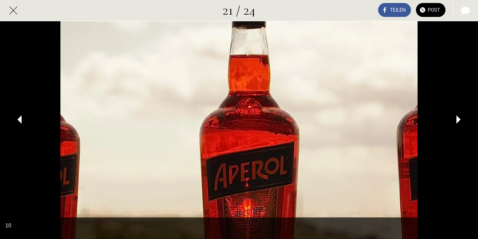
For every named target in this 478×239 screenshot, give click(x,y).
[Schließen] (13, 11)
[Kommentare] (465, 11)
